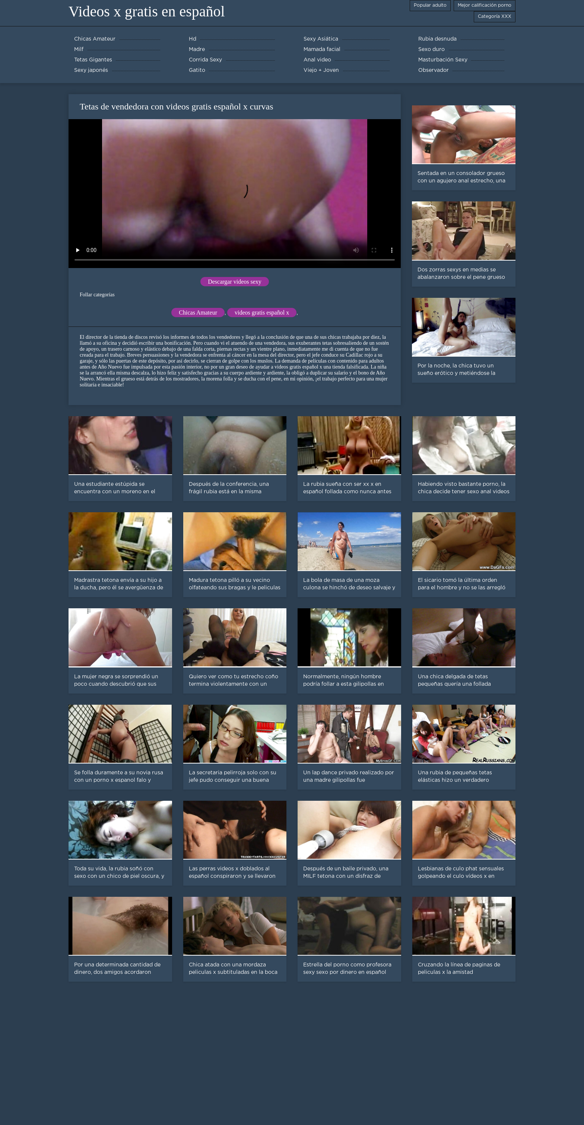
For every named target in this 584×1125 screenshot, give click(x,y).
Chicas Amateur (198, 312)
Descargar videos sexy (234, 281)
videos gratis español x (262, 312)
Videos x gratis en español (147, 11)
